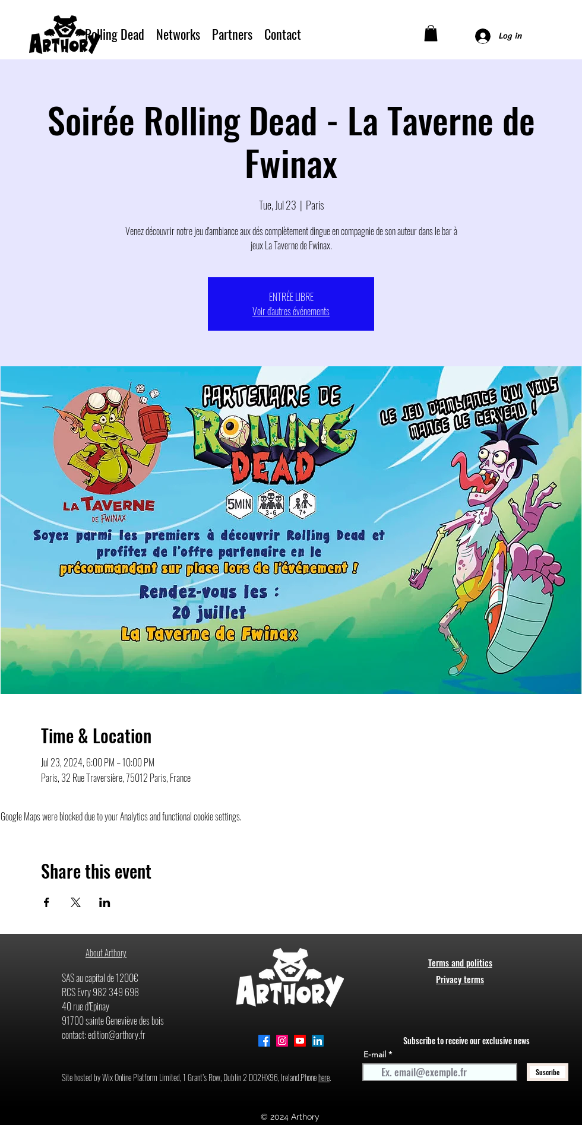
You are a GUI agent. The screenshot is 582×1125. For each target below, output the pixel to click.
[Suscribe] (547, 1072)
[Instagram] (282, 1041)
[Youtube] (300, 1041)
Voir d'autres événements (291, 311)
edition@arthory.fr (117, 1035)
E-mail (374, 1054)
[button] (431, 33)
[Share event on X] (75, 902)
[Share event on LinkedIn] (104, 902)
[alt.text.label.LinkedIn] (318, 1041)
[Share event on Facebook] (46, 902)
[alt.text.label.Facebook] (264, 1041)
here (324, 1077)
